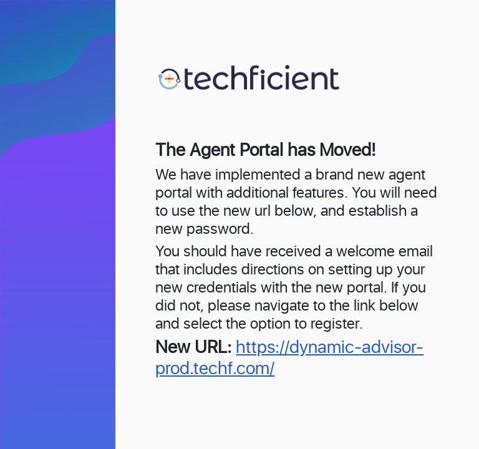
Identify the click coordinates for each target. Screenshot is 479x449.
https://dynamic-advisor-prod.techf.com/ (289, 358)
